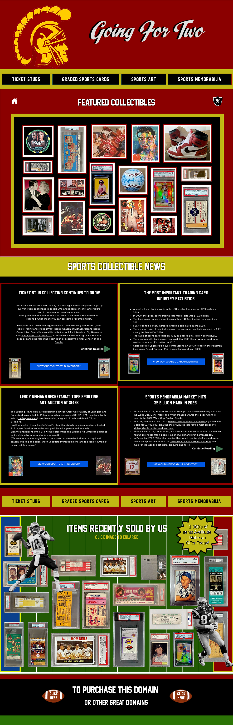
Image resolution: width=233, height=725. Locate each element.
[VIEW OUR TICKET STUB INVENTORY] (59, 366)
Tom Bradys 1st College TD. (37, 335)
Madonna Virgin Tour (49, 338)
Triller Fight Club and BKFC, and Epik (190, 441)
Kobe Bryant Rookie (50, 328)
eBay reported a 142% (145, 325)
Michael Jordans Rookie (87, 328)
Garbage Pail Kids (163, 349)
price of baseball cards (160, 329)
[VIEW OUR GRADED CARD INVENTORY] (176, 361)
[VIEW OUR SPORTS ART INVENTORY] (59, 464)
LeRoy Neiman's (27, 418)
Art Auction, (32, 411)
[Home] (14, 100)
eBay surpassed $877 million (186, 335)
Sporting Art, (79, 431)
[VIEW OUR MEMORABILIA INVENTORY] (176, 464)
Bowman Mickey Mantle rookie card (187, 421)
